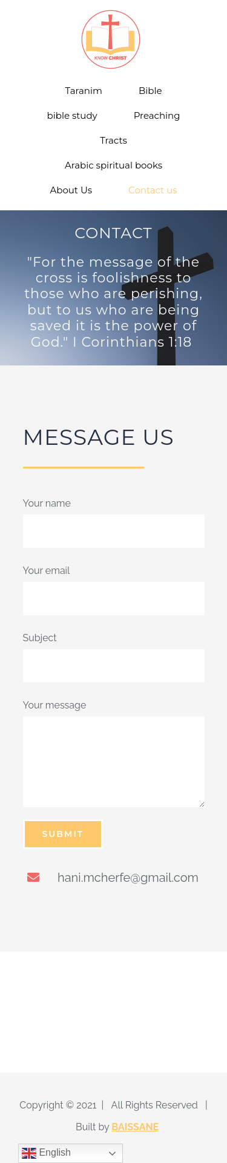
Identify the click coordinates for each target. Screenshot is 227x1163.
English (46, 1153)
